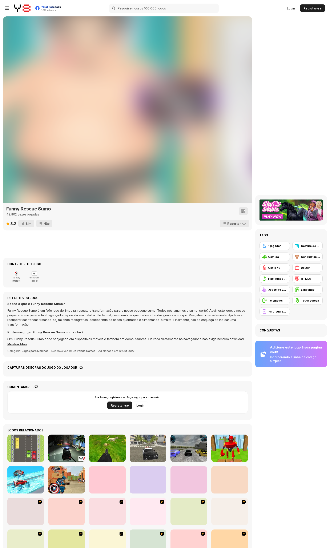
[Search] (113, 8)
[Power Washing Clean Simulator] (229, 479)
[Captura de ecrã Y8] (307, 246)
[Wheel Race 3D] (25, 479)
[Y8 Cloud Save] (274, 311)
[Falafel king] (107, 511)
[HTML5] (307, 278)
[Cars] (25, 448)
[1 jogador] (274, 246)
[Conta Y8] (274, 267)
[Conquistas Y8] (307, 257)
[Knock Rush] (229, 448)
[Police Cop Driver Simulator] (148, 448)
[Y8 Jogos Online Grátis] (22, 8)
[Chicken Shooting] (107, 448)
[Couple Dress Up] (229, 511)
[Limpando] (307, 289)
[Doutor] (307, 267)
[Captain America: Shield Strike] (66, 479)
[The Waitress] (66, 511)
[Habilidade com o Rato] (274, 278)
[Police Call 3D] (66, 448)
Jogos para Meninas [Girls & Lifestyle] (35, 350)
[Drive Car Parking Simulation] (107, 479)
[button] (17, 344)
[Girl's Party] (148, 511)
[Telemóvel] (274, 300)
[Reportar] (234, 223)
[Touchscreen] (307, 300)
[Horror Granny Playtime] (148, 479)
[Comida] (274, 257)
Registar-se (312, 8)
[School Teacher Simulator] (188, 479)
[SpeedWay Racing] (188, 448)
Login (291, 8)
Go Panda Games (84, 350)
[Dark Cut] (25, 511)
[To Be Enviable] (188, 511)
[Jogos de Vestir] (274, 289)
